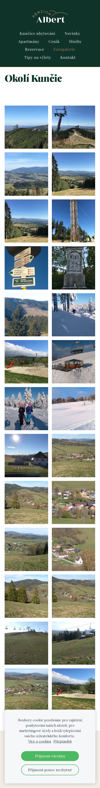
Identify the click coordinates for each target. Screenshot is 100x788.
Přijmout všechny (50, 756)
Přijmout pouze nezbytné (50, 769)
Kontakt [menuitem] (68, 57)
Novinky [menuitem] (72, 33)
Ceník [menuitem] (54, 41)
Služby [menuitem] (75, 41)
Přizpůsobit (62, 741)
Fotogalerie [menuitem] (64, 49)
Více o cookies (39, 741)
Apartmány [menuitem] (28, 41)
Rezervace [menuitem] (34, 49)
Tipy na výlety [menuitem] (37, 57)
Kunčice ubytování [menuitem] (37, 33)
